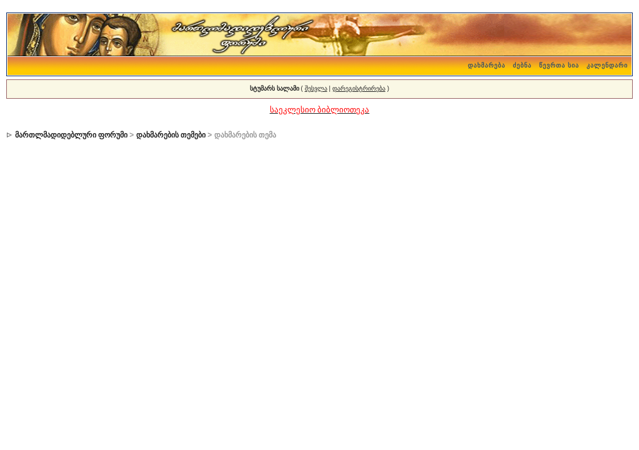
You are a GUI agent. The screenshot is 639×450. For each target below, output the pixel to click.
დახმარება (486, 65)
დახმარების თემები (171, 135)
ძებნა (522, 65)
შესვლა (316, 88)
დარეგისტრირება (358, 88)
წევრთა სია (559, 65)
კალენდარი (607, 65)
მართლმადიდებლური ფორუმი (71, 135)
